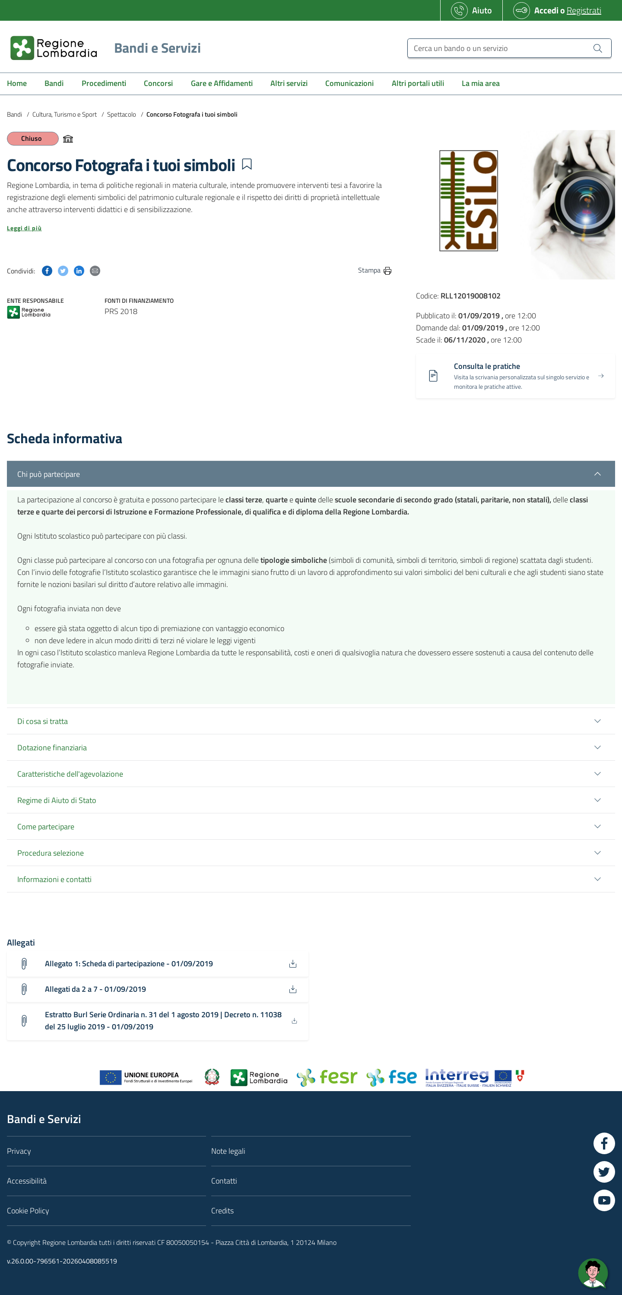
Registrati (584, 10)
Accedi (546, 10)
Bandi (14, 114)
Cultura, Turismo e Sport (64, 114)
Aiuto (482, 10)
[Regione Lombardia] (102, 48)
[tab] (311, 688)
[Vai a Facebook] (604, 1144)
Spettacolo (121, 114)
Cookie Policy (28, 1211)
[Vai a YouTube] (604, 1201)
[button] (247, 164)
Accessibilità (27, 1181)
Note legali (228, 1151)
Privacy (19, 1151)
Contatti (224, 1181)
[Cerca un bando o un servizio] (509, 48)
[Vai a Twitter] (604, 1172)
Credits (222, 1211)
